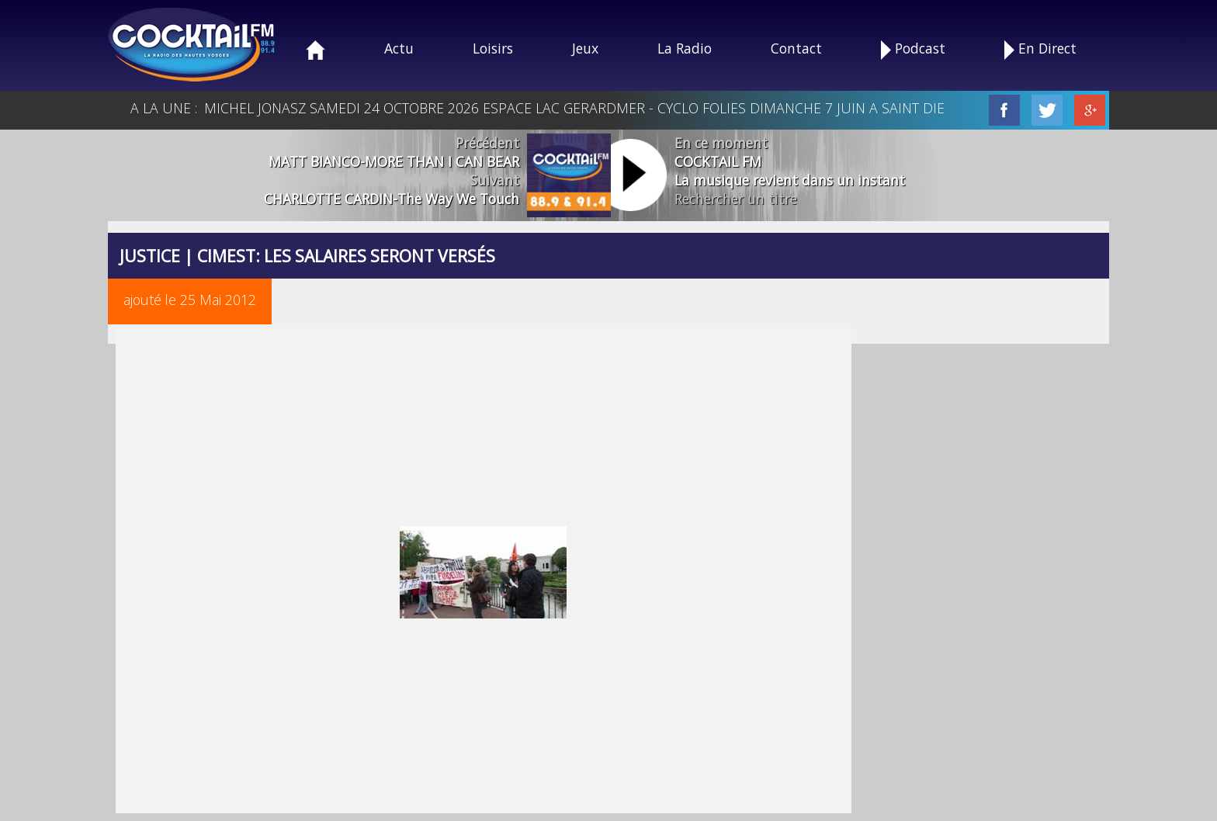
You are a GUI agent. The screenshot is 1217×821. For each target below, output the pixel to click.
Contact (796, 48)
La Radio (684, 48)
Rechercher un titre (735, 198)
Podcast (913, 49)
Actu (399, 48)
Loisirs (493, 48)
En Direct (1040, 49)
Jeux (585, 48)
